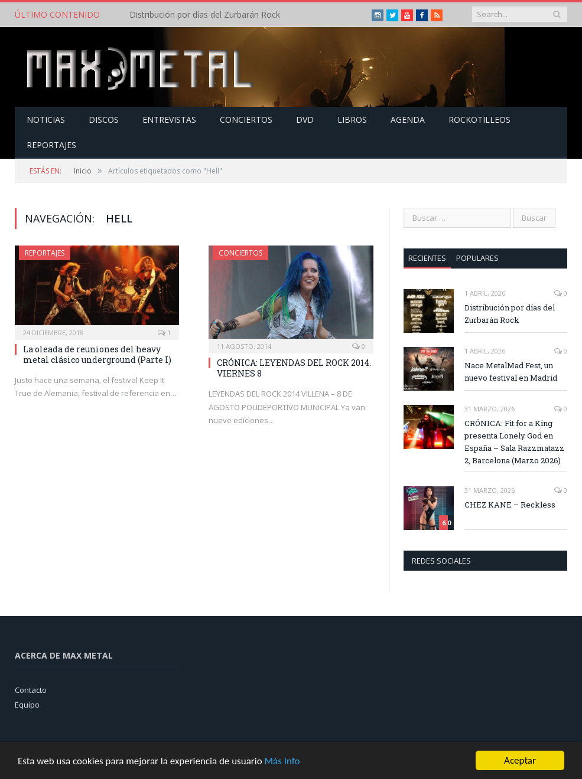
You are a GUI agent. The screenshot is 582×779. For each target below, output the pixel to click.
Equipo (27, 704)
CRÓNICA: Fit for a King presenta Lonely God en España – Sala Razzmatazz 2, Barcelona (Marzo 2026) (514, 442)
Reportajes (51, 144)
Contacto (31, 690)
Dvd (305, 119)
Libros (352, 119)
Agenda (408, 119)
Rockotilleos (479, 119)
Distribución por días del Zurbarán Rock (204, 14)
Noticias (46, 119)
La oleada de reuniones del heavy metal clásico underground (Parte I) (97, 354)
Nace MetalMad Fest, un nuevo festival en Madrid (510, 371)
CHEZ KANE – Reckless (509, 504)
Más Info (282, 761)
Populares (477, 258)
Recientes (427, 258)
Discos (104, 119)
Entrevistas (169, 119)
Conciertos (246, 119)
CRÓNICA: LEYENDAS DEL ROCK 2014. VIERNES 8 (294, 368)
